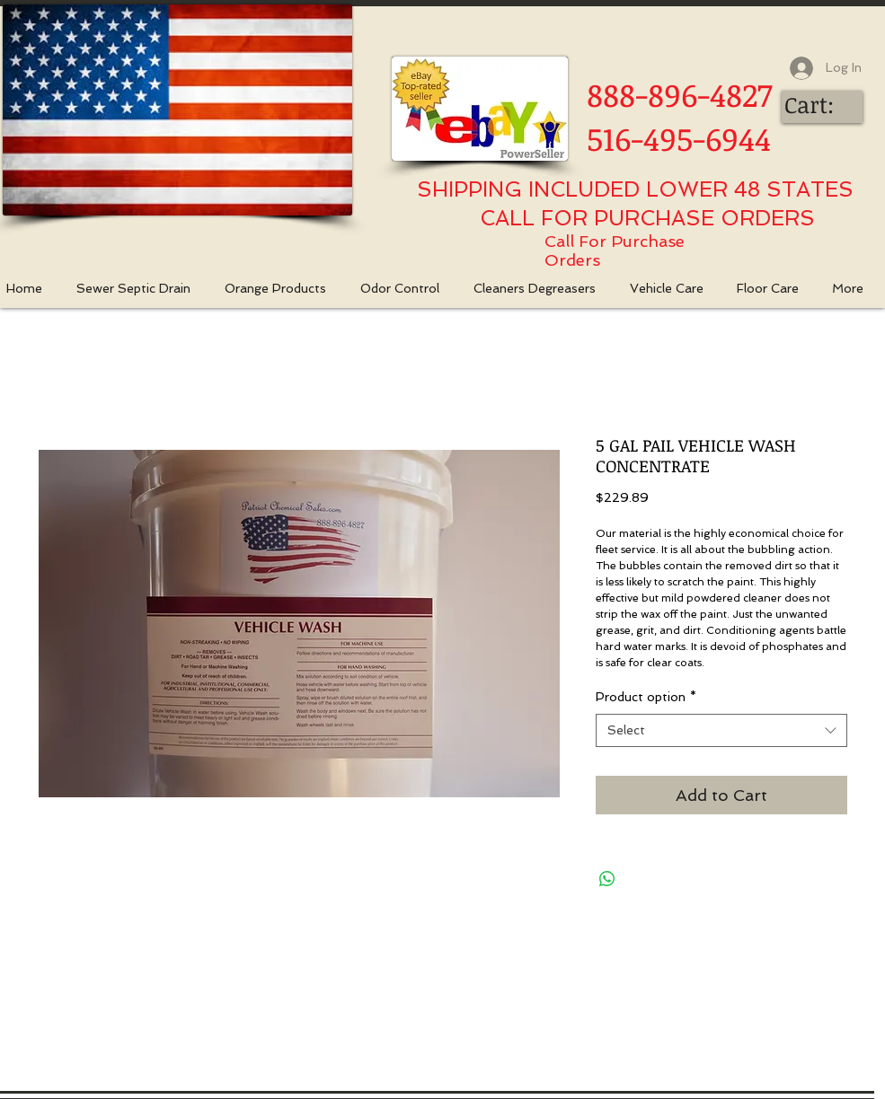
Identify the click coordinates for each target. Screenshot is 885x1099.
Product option (646, 697)
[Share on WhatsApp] (607, 879)
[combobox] (721, 731)
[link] (824, 105)
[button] (283, 288)
